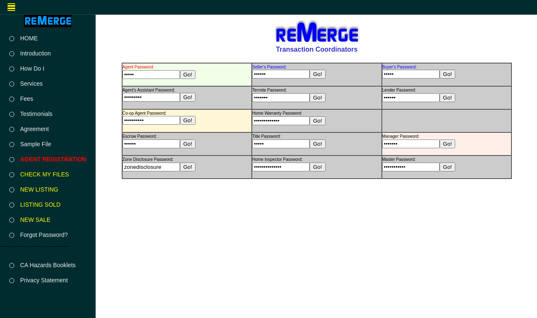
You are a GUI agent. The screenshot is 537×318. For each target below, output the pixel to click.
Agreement (34, 129)
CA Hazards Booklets (48, 265)
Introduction (35, 53)
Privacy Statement (44, 280)
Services (31, 83)
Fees (26, 98)
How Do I (32, 68)
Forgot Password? (44, 234)
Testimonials (36, 113)
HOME (29, 38)
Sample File (35, 144)
